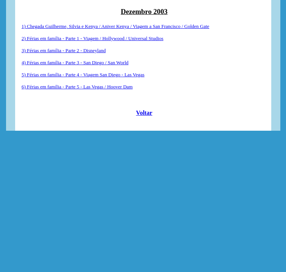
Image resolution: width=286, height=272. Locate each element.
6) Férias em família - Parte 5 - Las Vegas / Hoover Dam (77, 87)
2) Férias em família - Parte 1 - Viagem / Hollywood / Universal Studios (92, 38)
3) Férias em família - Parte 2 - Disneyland (64, 50)
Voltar (144, 113)
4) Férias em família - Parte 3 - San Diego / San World (75, 62)
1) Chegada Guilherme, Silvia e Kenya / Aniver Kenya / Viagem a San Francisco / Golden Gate (115, 26)
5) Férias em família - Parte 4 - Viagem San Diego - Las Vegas (83, 74)
